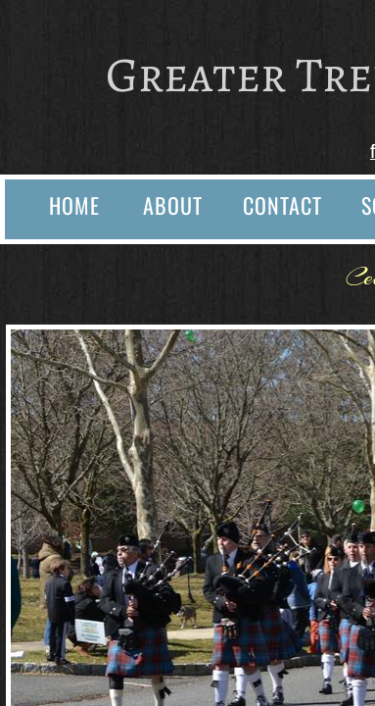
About (173, 205)
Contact (282, 205)
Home (74, 205)
